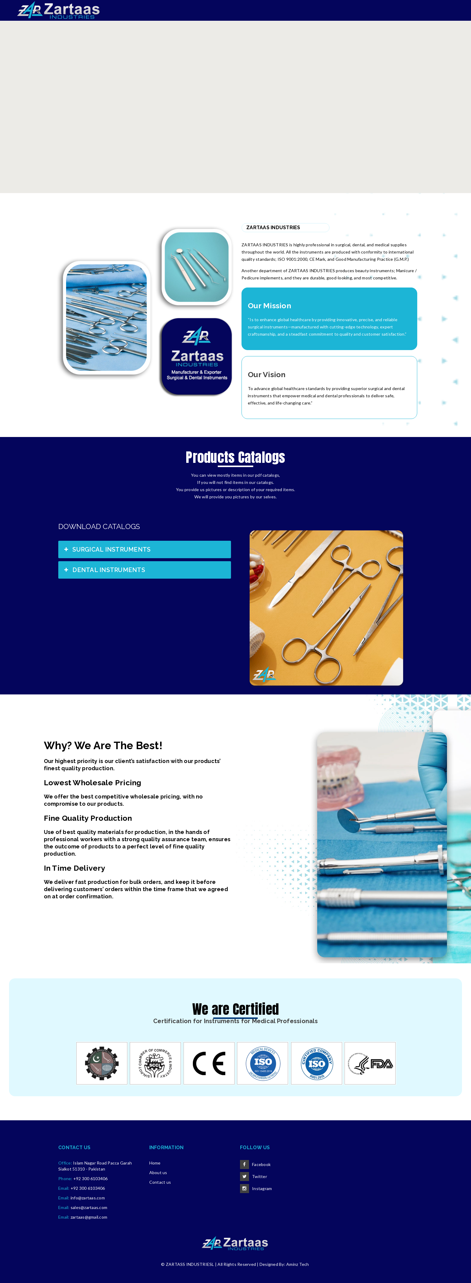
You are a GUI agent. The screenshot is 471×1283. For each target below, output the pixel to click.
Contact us (160, 1182)
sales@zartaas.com (89, 1207)
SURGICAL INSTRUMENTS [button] (106, 549)
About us (158, 1172)
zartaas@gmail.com (89, 1217)
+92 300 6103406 (90, 1178)
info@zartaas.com (88, 1197)
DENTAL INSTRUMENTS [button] (104, 570)
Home (155, 1162)
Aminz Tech (297, 1264)
